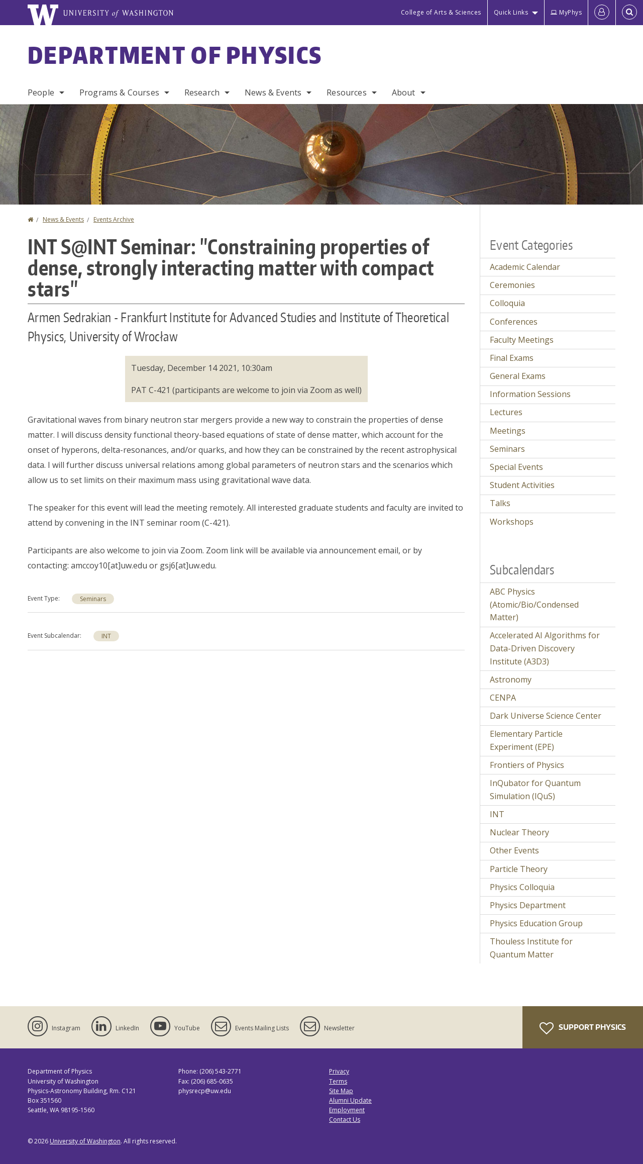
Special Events (516, 466)
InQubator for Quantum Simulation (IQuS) (535, 790)
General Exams (518, 375)
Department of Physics (175, 54)
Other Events (514, 850)
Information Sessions (530, 394)
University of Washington (85, 1141)
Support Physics (583, 1028)
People (41, 92)
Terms (338, 1081)
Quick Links (511, 12)
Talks (500, 503)
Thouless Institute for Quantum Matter (531, 948)
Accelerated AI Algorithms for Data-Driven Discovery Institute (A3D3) (545, 648)
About (403, 92)
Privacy (339, 1071)
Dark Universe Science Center (545, 715)
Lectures (506, 412)
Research (202, 92)
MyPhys (566, 12)
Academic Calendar (525, 266)
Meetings (507, 430)
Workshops (511, 521)
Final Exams (511, 357)
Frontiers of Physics (527, 764)
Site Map (341, 1091)
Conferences (514, 321)
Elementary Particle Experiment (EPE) (526, 740)
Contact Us (344, 1119)
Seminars (93, 599)
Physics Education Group (536, 923)
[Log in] (601, 12)
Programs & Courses (119, 92)
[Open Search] (629, 12)
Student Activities (522, 485)
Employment (347, 1110)
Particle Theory (519, 869)
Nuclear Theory (519, 832)
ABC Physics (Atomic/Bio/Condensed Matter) (534, 604)
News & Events (273, 92)
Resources (346, 92)
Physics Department (528, 905)
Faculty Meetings (522, 339)
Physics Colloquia (522, 887)
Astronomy (510, 679)
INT (106, 636)
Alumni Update (350, 1100)
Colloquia (507, 303)
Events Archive (113, 219)
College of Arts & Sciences (441, 12)
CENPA (503, 697)
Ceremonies (512, 284)
